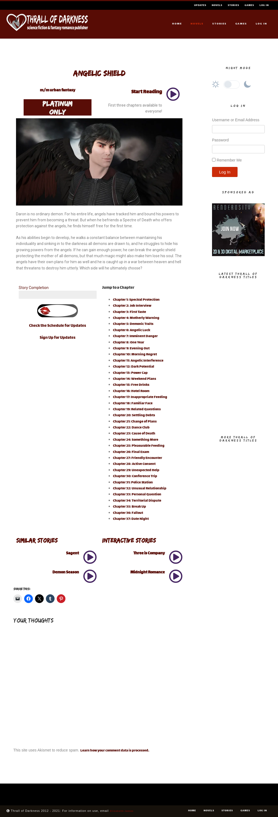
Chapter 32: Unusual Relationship (139, 489)
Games (249, 5)
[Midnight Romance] (175, 576)
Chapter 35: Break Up (129, 507)
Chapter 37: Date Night (131, 519)
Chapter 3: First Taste (129, 312)
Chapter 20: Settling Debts (134, 415)
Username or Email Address (235, 120)
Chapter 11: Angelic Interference (138, 361)
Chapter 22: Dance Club (131, 428)
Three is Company (149, 553)
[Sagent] (90, 557)
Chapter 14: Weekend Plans (134, 379)
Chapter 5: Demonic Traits (133, 324)
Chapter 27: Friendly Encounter (137, 458)
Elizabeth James (122, 811)
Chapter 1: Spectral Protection (136, 300)
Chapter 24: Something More (135, 440)
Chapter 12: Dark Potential (133, 367)
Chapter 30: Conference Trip (135, 476)
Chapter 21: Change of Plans (135, 422)
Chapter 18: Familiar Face (133, 403)
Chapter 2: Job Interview (132, 306)
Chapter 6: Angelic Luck (131, 330)
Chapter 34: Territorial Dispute (137, 501)
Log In (264, 5)
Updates (200, 5)
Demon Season (65, 572)
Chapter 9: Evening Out (131, 349)
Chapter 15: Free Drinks (131, 385)
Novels (217, 5)
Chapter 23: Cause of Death (134, 434)
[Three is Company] (175, 557)
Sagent (72, 553)
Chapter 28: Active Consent (134, 464)
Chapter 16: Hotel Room (131, 391)
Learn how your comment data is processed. (114, 751)
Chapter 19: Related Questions (137, 409)
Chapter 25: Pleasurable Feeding (139, 446)
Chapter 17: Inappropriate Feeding (140, 397)
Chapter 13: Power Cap (130, 373)
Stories (233, 5)
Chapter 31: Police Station (133, 483)
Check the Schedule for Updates (57, 325)
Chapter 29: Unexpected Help (136, 470)
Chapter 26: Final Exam (131, 452)
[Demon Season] (90, 576)
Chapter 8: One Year (128, 343)
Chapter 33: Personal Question (137, 495)
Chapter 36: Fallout (128, 513)
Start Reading (146, 92)
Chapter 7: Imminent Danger (135, 336)
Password (220, 140)
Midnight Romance (147, 572)
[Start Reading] (173, 94)
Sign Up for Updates (57, 337)
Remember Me (229, 160)
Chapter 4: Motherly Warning (136, 318)
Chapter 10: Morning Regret (135, 355)
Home (177, 23)
